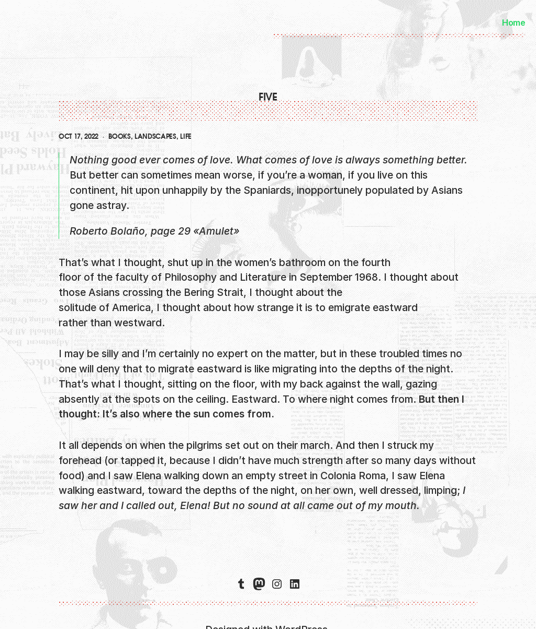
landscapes (155, 137)
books (119, 137)
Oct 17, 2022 (78, 137)
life (186, 137)
